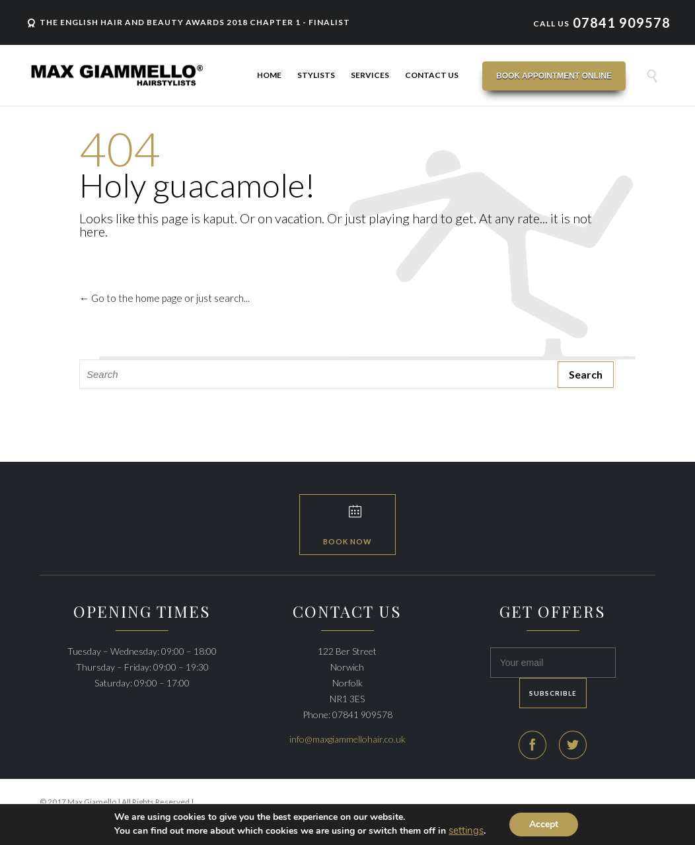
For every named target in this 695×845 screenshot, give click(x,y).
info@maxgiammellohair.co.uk (347, 739)
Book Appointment (554, 76)
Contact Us (431, 75)
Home (269, 75)
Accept (543, 824)
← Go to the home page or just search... (164, 298)
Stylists (316, 75)
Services (370, 75)
